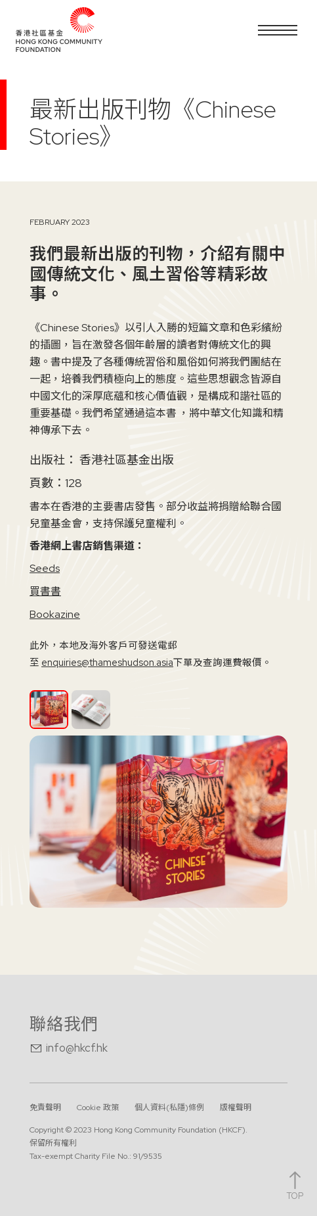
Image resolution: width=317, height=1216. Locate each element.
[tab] (49, 709)
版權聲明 (235, 1107)
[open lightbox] (158, 822)
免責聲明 (45, 1107)
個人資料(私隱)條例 (169, 1107)
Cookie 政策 (98, 1107)
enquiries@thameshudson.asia (107, 662)
